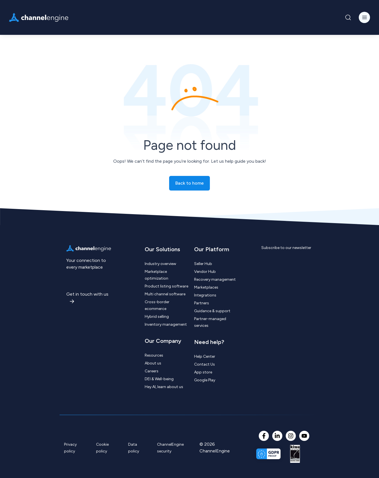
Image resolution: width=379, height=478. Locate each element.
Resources (154, 355)
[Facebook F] (264, 436)
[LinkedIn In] (277, 436)
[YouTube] (304, 436)
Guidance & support (212, 311)
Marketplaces (206, 287)
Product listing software (166, 286)
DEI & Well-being (159, 379)
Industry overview (160, 263)
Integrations (205, 295)
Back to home (189, 183)
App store (203, 372)
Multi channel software (165, 294)
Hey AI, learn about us (164, 386)
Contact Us (204, 364)
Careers (151, 371)
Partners (201, 303)
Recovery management (215, 279)
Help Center (204, 356)
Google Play (204, 380)
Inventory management (166, 324)
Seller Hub (203, 263)
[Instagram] (291, 436)
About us (153, 363)
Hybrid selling (157, 316)
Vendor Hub (205, 271)
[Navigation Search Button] (348, 17)
